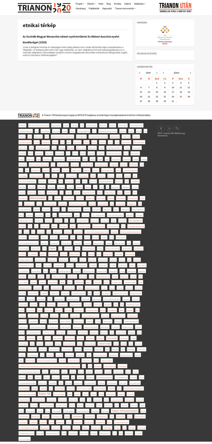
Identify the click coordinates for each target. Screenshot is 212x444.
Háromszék (74, 260)
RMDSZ (106, 282)
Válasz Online (140, 400)
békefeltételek (31, 338)
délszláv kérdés (23, 422)
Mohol (101, 187)
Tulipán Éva (42, 282)
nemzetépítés (90, 338)
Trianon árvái (87, 243)
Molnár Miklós (108, 405)
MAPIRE (21, 333)
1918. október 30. (24, 271)
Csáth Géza (22, 316)
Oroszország (44, 316)
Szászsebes (139, 215)
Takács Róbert (62, 400)
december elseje (89, 422)
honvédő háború (142, 349)
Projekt (80, 4)
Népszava (110, 176)
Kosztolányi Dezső (56, 416)
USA (140, 204)
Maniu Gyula (22, 349)
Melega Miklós (98, 349)
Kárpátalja (135, 159)
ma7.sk (70, 282)
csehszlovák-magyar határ (78, 293)
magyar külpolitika (56, 125)
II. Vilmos (104, 288)
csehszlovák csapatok (91, 310)
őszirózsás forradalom (50, 204)
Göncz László (77, 142)
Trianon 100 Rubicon (63, 165)
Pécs (84, 366)
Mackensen (81, 377)
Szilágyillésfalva (131, 204)
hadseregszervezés (105, 433)
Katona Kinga (83, 277)
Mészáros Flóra (129, 400)
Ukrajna (47, 176)
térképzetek (44, 243)
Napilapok (79, 288)
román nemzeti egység (84, 226)
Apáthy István (22, 148)
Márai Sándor (105, 316)
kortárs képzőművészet (74, 209)
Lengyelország (64, 237)
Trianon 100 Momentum (59, 277)
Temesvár (91, 254)
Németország (78, 383)
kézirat (47, 411)
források (114, 221)
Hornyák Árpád (78, 232)
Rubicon (21, 215)
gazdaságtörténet (69, 338)
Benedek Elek (90, 377)
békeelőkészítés (138, 249)
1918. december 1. (67, 349)
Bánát (122, 349)
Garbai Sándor (41, 187)
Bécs (60, 249)
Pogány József (57, 232)
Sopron (48, 215)
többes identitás (105, 327)
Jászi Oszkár (87, 305)
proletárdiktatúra (113, 355)
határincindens (37, 288)
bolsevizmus (119, 181)
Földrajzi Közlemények (126, 355)
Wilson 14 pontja (107, 321)
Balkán (68, 142)
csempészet (61, 187)
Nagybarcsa (46, 416)
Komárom (117, 428)
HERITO (75, 153)
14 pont (39, 204)
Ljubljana (72, 226)
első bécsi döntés (127, 249)
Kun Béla (139, 131)
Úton (20, 204)
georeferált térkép (114, 137)
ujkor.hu (116, 344)
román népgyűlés (75, 316)
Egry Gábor (68, 383)
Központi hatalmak (24, 416)
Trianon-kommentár (125, 8)
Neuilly (77, 181)
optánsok (99, 405)
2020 (111, 416)
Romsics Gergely (30, 361)
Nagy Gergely (131, 349)
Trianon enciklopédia (24, 388)
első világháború (135, 221)
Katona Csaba (97, 305)
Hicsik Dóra (96, 170)
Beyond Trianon (124, 338)
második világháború (69, 411)
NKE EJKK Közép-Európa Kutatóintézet (29, 372)
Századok (120, 288)
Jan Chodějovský (83, 333)
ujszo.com (82, 260)
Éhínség (128, 372)
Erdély (29, 137)
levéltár (140, 282)
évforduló (21, 310)
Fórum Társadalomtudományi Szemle (28, 243)
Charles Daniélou (23, 305)
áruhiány (122, 310)
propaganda (108, 372)
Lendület (83, 153)
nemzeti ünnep (59, 153)
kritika (137, 310)
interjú (130, 344)
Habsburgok (65, 377)
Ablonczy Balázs (38, 198)
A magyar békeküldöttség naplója (27, 383)
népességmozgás (59, 299)
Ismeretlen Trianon (116, 282)
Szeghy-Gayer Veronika (88, 193)
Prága (129, 260)
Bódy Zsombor (84, 433)
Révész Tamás (73, 400)
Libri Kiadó (77, 394)
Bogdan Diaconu (63, 260)
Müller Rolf (72, 372)
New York (47, 338)
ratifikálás (55, 142)
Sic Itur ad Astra (45, 131)
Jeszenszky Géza (52, 327)
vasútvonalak (77, 271)
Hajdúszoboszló (23, 405)
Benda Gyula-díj (125, 209)
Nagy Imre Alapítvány (109, 366)
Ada (107, 187)
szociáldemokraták (59, 265)
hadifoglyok (89, 372)
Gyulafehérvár (33, 422)
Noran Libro (92, 204)
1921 (114, 433)
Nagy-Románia (92, 148)
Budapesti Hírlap (103, 260)
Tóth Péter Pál (68, 249)
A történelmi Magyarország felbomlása (133, 388)
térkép (135, 176)
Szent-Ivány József (48, 333)
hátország (144, 159)
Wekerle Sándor (101, 198)
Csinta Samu (56, 377)
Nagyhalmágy (51, 305)
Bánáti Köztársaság (90, 344)
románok (101, 148)
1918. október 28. (71, 176)
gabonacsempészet (140, 416)
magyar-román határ (92, 125)
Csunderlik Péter (54, 293)
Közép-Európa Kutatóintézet (114, 148)
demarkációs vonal (29, 204)
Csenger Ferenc (123, 265)
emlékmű (123, 344)
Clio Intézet (138, 344)
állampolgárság (94, 333)
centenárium (32, 277)
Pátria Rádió (115, 349)
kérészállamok (63, 226)
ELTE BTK (135, 187)
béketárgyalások (135, 153)
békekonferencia (100, 422)
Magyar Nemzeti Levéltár (92, 288)
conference (102, 142)
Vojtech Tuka (42, 349)
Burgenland (110, 198)
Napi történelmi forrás (69, 344)
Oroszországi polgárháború (46, 405)
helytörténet (114, 232)
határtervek (79, 187)
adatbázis (87, 187)
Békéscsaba (40, 433)
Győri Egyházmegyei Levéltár (26, 433)
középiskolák (22, 125)
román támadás (120, 416)
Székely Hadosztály (74, 361)
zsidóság (38, 265)
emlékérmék (136, 137)
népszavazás (122, 221)
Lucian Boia (62, 361)
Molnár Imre (129, 288)
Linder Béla (36, 209)
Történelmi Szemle (52, 193)
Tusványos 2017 (86, 361)
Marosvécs (85, 428)
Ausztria (103, 310)
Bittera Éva (41, 193)
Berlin (89, 293)
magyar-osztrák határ (117, 400)
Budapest (132, 265)
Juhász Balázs (61, 333)
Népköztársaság (58, 338)
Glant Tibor (77, 193)
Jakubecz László (76, 170)
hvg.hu (139, 333)
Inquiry (72, 221)
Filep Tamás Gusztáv (139, 142)
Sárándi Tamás (88, 349)
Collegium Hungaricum (99, 388)
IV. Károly (36, 142)
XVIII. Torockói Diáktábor (98, 215)
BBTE (46, 137)
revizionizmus (74, 165)
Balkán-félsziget (73, 433)
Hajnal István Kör (121, 333)
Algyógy (85, 159)
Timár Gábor (22, 226)
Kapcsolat (107, 8)
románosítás (101, 153)
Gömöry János (42, 383)
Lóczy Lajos (130, 394)
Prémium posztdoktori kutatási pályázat (130, 232)
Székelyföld (89, 321)
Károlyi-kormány (30, 411)
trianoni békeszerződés (73, 299)
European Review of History (26, 265)
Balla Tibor (137, 355)
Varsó (36, 226)
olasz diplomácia (112, 310)
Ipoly (66, 221)
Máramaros (113, 260)
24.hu (116, 405)
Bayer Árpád (124, 165)
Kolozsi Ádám (39, 153)
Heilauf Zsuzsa (23, 327)
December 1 (59, 310)
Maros (98, 254)
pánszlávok (112, 125)
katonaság (61, 148)
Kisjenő (30, 153)
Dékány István (48, 310)
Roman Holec (94, 221)
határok (96, 361)
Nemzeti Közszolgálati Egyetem (27, 181)
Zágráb (70, 394)
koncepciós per (69, 181)
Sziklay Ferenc (32, 349)
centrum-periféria (122, 366)
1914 (84, 254)
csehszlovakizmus (32, 355)
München (45, 372)
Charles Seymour (126, 142)
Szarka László (126, 137)
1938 (42, 355)
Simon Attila (41, 232)
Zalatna (82, 400)
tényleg (54, 148)
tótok (50, 198)
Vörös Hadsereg (57, 411)
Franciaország (66, 428)
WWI (112, 204)
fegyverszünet (107, 209)
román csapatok (23, 344)
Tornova (80, 344)
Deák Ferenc (76, 428)
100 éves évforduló (68, 198)
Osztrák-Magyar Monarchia (131, 321)
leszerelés (127, 193)
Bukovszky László (119, 243)
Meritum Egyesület (65, 327)
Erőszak (143, 411)
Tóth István (65, 170)
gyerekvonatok (71, 333)
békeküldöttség (23, 198)
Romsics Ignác (38, 137)
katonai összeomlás (61, 405)
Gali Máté (119, 176)
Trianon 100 (44, 394)
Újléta (120, 433)
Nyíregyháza (42, 181)
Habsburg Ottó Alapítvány (25, 131)
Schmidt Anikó (62, 204)
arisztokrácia (22, 277)
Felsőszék (138, 327)
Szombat (68, 193)
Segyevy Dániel (90, 405)
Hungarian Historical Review (121, 422)
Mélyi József (22, 321)
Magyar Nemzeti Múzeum (114, 153)
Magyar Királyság (53, 254)
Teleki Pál (87, 237)
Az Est (110, 142)
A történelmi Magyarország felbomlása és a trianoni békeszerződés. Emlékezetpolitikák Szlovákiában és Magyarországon (49, 366)
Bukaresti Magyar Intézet (118, 316)
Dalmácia (92, 159)
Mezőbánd (132, 428)
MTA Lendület (41, 299)
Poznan (130, 416)
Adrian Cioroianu (96, 299)
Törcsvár (72, 131)
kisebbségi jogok (33, 321)
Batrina (31, 148)
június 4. (116, 209)
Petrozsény (101, 383)
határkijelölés (44, 293)
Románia (22, 377)
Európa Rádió (68, 232)
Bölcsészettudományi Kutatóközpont (39, 165)
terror (36, 131)
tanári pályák (118, 321)
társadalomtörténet (102, 416)
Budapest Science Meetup (112, 249)
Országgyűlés (58, 221)
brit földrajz (57, 198)
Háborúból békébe (89, 416)
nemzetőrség (22, 237)
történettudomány (121, 237)
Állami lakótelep (35, 416)
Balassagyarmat (45, 428)
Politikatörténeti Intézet (38, 400)
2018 (54, 215)
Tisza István (80, 198)
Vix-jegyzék (56, 209)
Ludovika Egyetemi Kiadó (73, 159)
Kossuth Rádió (141, 428)
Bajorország (136, 243)
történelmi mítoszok (127, 327)
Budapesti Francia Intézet (25, 221)
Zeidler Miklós (125, 187)
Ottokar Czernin (45, 226)
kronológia (115, 277)
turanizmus (78, 349)
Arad (145, 131)
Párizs (134, 193)
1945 (68, 153)
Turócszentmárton (69, 288)
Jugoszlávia (46, 170)
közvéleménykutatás (82, 221)
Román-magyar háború (107, 170)
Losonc (126, 153)
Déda (73, 377)
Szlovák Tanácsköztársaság (37, 327)
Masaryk (66, 125)
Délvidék (51, 422)
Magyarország (31, 193)
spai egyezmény (108, 254)
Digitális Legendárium (66, 321)
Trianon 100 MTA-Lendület (84, 388)
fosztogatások (106, 293)
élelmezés (46, 377)
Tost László (139, 433)
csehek (72, 237)
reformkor (85, 394)
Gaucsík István (56, 428)
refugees (131, 131)
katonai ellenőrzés (62, 305)
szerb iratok (80, 338)
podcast (112, 288)
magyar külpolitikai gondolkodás (104, 377)
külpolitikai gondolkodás (64, 271)
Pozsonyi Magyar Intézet (33, 333)
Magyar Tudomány (110, 193)
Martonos (58, 344)
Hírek (101, 4)
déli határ (94, 142)
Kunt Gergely (93, 265)
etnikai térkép (39, 25)
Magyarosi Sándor (101, 271)
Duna (51, 388)
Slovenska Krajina (112, 383)
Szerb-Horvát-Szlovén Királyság (27, 394)
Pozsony (21, 159)
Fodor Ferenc (103, 125)
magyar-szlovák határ (75, 305)
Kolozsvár (21, 338)
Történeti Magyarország (65, 215)
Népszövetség (47, 159)
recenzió (122, 271)
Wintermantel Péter (54, 349)
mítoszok (96, 293)
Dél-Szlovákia (70, 388)
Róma (52, 165)
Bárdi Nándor (130, 215)
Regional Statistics (74, 254)
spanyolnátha (52, 383)
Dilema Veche (49, 153)
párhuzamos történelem (25, 142)
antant (107, 159)
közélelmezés (65, 293)
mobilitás (67, 416)
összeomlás (34, 405)
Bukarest (88, 282)
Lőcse (117, 142)
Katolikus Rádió (85, 299)
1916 (30, 226)
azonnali (92, 277)
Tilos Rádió (53, 271)
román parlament (83, 176)
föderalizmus (100, 338)
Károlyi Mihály (95, 411)
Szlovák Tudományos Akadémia (112, 299)
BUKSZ (141, 377)
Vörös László (56, 131)
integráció (133, 338)
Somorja (98, 321)
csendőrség (43, 388)
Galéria (127, 4)
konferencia (79, 282)
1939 (44, 249)
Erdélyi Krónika (55, 170)
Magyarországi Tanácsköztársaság (108, 131)
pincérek (142, 198)
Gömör (115, 305)
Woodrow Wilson (120, 204)
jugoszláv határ (78, 422)
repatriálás (34, 388)
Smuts (106, 400)
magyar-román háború (136, 293)
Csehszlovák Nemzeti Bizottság (78, 204)
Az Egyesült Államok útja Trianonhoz (28, 428)
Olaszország (93, 181)
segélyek (77, 215)
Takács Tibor (54, 237)
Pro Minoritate (115, 327)
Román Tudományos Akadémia (115, 215)
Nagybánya (87, 170)
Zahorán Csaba (104, 344)
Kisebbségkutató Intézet (103, 277)
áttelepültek (111, 388)
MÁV (27, 170)
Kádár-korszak (45, 142)
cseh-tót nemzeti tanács (100, 355)
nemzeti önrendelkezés (138, 209)
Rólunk (91, 4)
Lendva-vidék (98, 372)
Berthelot (135, 372)
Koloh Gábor (87, 209)
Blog (109, 4)
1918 (123, 226)
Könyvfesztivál (69, 355)
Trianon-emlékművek (81, 265)
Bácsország (22, 293)
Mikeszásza (101, 176)
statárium (64, 372)
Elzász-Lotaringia (130, 254)
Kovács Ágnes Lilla (81, 137)
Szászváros (32, 187)
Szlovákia (133, 277)
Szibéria (100, 159)
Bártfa (107, 349)
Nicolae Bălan (31, 299)
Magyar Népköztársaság (42, 148)
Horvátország (104, 221)
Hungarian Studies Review (25, 260)
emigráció (72, 405)
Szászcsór (70, 187)
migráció (100, 193)
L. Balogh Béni (113, 165)
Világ (48, 277)
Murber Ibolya (124, 277)
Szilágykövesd (90, 198)
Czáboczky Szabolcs (106, 361)
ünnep (62, 142)
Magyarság (22, 137)
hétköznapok (49, 344)
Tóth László (59, 355)
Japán (38, 159)
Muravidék (109, 243)
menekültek (77, 417)
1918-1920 (136, 299)
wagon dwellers (80, 355)
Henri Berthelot (135, 181)
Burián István (30, 159)
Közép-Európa (22, 165)
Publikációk (94, 8)
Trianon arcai (22, 153)
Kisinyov (40, 310)
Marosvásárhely (53, 321)
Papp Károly (74, 125)
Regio (124, 428)
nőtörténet (95, 237)
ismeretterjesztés (132, 198)
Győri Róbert (68, 310)
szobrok (69, 422)
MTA (129, 243)
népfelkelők (131, 333)
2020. (61, 383)
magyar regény (97, 400)
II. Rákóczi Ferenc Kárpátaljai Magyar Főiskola (96, 232)
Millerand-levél (92, 260)
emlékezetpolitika (59, 388)
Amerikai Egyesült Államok (106, 181)
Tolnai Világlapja (23, 176)
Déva (33, 232)
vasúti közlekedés (102, 204)
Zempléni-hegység (132, 316)
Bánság (80, 237)
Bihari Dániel (70, 148)
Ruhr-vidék (40, 411)
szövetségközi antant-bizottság (136, 226)
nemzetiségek (46, 209)
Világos (89, 355)
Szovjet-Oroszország (113, 226)
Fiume (60, 181)
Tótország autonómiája (83, 131)
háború (32, 344)
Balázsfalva (130, 310)
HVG (82, 125)
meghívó (77, 249)
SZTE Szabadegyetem (121, 377)
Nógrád (46, 288)
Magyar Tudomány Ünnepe (91, 327)
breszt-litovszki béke (90, 383)
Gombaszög (22, 254)
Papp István (134, 405)
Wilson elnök (22, 187)
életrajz (109, 422)
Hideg (111, 333)
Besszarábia (98, 366)
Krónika (117, 4)
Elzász (50, 299)
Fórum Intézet (30, 310)
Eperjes (120, 193)
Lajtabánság (51, 187)
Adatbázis (140, 4)
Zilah (122, 305)
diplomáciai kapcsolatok (98, 226)
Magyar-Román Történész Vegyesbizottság (62, 137)
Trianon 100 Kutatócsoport (125, 411)
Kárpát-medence (137, 148)
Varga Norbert (77, 243)
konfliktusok (49, 221)
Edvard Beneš (38, 221)
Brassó (45, 271)
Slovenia (26, 232)
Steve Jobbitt (123, 383)
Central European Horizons (133, 305)
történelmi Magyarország (52, 433)
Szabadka (112, 265)
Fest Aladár (133, 377)
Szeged (101, 394)
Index (126, 181)
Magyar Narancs (79, 310)
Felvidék (93, 176)
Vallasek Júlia (64, 316)
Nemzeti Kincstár (66, 243)
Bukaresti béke (115, 187)
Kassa (20, 170)
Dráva (63, 209)
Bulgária (30, 377)
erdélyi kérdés (142, 271)
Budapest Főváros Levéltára (120, 293)
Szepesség (29, 215)
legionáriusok (125, 405)
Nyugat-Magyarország (25, 209)
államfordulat (108, 305)
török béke (39, 344)
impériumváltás (77, 327)
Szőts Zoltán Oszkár (87, 165)
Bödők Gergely (133, 165)
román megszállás (23, 249)
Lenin (141, 165)
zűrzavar (81, 372)
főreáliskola (22, 355)
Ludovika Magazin (33, 316)
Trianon (52, 248)
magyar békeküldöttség (83, 411)
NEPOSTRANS (123, 125)
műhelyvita (38, 377)
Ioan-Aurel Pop (96, 209)
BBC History (138, 288)
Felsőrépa (127, 148)
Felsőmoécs (126, 299)
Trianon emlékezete (59, 159)
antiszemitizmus (53, 282)
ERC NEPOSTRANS (59, 394)
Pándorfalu (127, 176)
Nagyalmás (121, 394)
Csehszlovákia (112, 338)
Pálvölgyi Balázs (55, 372)
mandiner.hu (43, 422)
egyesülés (21, 299)
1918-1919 (85, 215)
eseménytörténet (36, 271)
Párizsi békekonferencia (25, 288)
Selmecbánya (97, 282)
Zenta (111, 237)
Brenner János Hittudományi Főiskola (47, 361)
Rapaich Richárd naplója (88, 249)
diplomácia (80, 405)
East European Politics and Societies (98, 137)
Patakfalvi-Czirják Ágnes (36, 176)
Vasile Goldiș (64, 254)
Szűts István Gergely (24, 439)
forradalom (104, 237)
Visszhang (80, 8)
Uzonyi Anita (70, 265)
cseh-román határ (33, 237)
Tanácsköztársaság (24, 400)
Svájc (89, 400)
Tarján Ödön (50, 355)
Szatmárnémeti (51, 400)
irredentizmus (60, 422)
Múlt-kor (54, 176)
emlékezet (41, 277)
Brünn (90, 366)
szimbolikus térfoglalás (130, 282)
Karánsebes (91, 153)
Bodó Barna (94, 433)
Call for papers (47, 265)
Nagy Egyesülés (72, 277)
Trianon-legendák (107, 428)
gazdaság (100, 249)
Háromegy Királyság (56, 288)
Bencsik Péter (128, 433)
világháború (33, 282)
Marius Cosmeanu (78, 321)
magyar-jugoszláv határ (101, 165)
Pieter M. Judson (81, 148)
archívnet (54, 226)
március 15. (44, 237)
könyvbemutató (36, 170)
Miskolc (118, 170)
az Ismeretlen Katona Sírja (130, 170)
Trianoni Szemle (36, 249)
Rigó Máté (43, 254)
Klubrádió (62, 282)
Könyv (119, 388)
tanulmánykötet (52, 260)
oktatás (85, 181)
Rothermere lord (131, 271)
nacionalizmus (52, 181)
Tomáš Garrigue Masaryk (136, 125)
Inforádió (65, 131)
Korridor (64, 433)
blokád (48, 232)
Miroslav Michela (111, 394)
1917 (94, 131)
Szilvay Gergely (103, 265)
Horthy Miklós (118, 254)
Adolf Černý (123, 131)
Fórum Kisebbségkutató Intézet (90, 316)
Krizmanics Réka (96, 428)
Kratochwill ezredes (40, 260)
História (21, 411)
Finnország (22, 193)
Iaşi (20, 232)
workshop (93, 394)
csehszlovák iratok (33, 293)
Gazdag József (55, 243)
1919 (95, 187)
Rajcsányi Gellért (116, 159)
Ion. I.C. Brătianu (23, 282)
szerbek (40, 338)
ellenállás (142, 405)
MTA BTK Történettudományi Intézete (39, 125)
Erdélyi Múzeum (121, 198)
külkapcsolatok (113, 271)
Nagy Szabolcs (142, 265)
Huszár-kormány (33, 254)
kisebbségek (137, 260)
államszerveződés (98, 243)
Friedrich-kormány (118, 372)
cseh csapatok (39, 215)
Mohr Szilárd (105, 411)
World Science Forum (88, 271)
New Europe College (135, 383)
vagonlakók (43, 321)
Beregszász (104, 333)
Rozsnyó (42, 305)
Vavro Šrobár (33, 305)
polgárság (86, 142)
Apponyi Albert (54, 316)
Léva (61, 193)
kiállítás (21, 361)
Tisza (140, 277)
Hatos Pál (121, 260)
